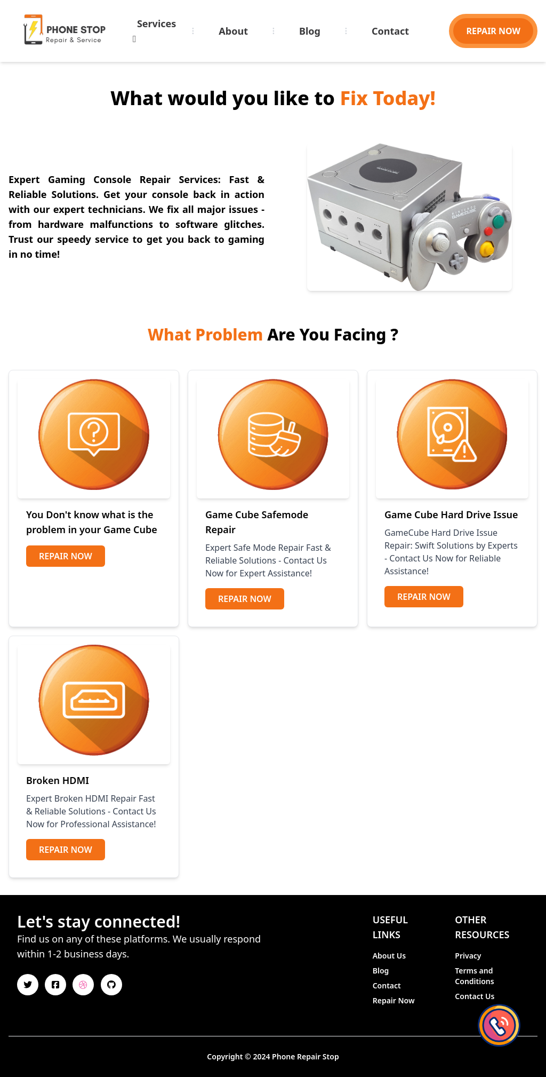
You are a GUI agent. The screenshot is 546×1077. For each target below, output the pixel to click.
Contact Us (474, 996)
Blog (309, 31)
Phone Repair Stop (305, 1056)
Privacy (468, 956)
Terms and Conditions (474, 975)
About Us (389, 956)
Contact (390, 31)
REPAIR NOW (493, 31)
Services (154, 30)
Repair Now (65, 556)
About (233, 31)
